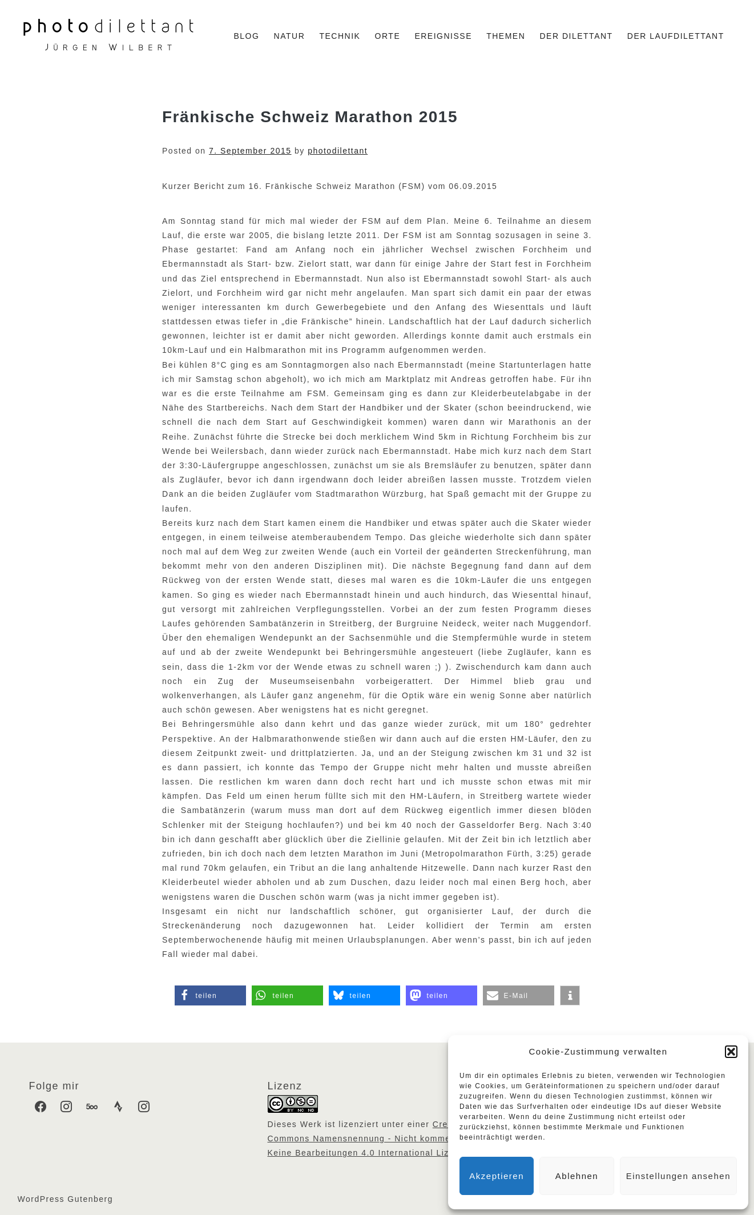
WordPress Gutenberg (66, 1199)
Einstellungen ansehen (678, 1176)
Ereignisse (443, 36)
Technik (339, 36)
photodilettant (338, 150)
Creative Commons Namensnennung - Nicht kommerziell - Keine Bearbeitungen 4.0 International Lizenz (373, 1138)
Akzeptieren (496, 1176)
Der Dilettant (576, 36)
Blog (246, 36)
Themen (505, 36)
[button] (731, 1051)
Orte (388, 36)
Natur (289, 36)
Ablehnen (576, 1176)
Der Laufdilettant (675, 36)
